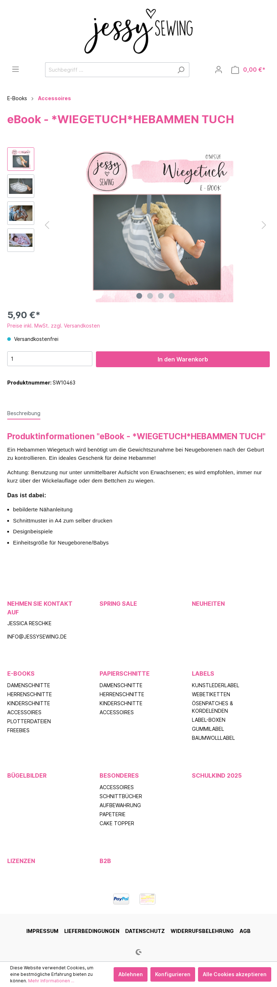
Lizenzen (21, 860)
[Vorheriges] (46, 225)
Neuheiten (208, 603)
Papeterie (113, 814)
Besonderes (119, 775)
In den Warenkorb (183, 359)
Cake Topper (117, 823)
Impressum (42, 931)
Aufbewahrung (120, 805)
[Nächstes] (264, 225)
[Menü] (15, 69)
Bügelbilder (27, 775)
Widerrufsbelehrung (202, 931)
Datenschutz (145, 931)
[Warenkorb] (248, 70)
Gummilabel (208, 729)
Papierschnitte (125, 673)
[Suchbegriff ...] (109, 69)
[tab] (23, 412)
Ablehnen (130, 974)
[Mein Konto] (218, 69)
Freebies (18, 730)
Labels (203, 673)
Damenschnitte (28, 685)
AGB (245, 931)
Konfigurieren (172, 974)
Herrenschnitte (29, 694)
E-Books (21, 673)
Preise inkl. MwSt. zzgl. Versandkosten (53, 326)
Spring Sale (118, 603)
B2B (105, 860)
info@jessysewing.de (37, 636)
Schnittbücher (121, 796)
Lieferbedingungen (91, 931)
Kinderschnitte (28, 703)
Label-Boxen (208, 720)
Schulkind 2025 (217, 775)
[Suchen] (180, 69)
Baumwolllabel (213, 738)
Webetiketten (211, 694)
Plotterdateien (29, 721)
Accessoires (24, 712)
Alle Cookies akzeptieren (235, 974)
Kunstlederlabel (215, 685)
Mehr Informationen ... (51, 980)
